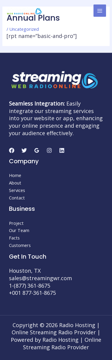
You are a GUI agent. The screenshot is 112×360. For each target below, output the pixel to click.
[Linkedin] (62, 150)
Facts (14, 238)
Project (16, 223)
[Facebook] (11, 150)
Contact (17, 198)
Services (17, 190)
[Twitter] (24, 150)
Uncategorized (24, 29)
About (15, 183)
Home (15, 175)
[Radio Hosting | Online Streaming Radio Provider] (24, 10)
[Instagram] (49, 150)
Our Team (19, 230)
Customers (20, 245)
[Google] (36, 150)
